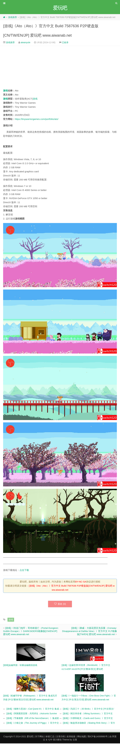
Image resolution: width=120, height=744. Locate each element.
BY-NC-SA (80, 582)
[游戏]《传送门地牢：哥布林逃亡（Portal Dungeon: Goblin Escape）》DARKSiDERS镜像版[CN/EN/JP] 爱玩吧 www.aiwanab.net (31, 631)
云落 (75, 740)
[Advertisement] (60, 67)
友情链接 (71, 737)
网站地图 (81, 737)
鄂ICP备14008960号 (98, 737)
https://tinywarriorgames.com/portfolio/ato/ (36, 119)
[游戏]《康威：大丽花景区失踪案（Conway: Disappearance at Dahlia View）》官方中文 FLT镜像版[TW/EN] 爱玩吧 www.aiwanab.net (89, 631)
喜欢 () (60, 604)
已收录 (65, 43)
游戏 (5, 91)
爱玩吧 (30, 737)
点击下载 (24, 570)
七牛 (50, 740)
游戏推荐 (12, 17)
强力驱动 (57, 740)
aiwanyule (25, 43)
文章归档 (60, 737)
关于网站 (39, 737)
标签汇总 (50, 737)
